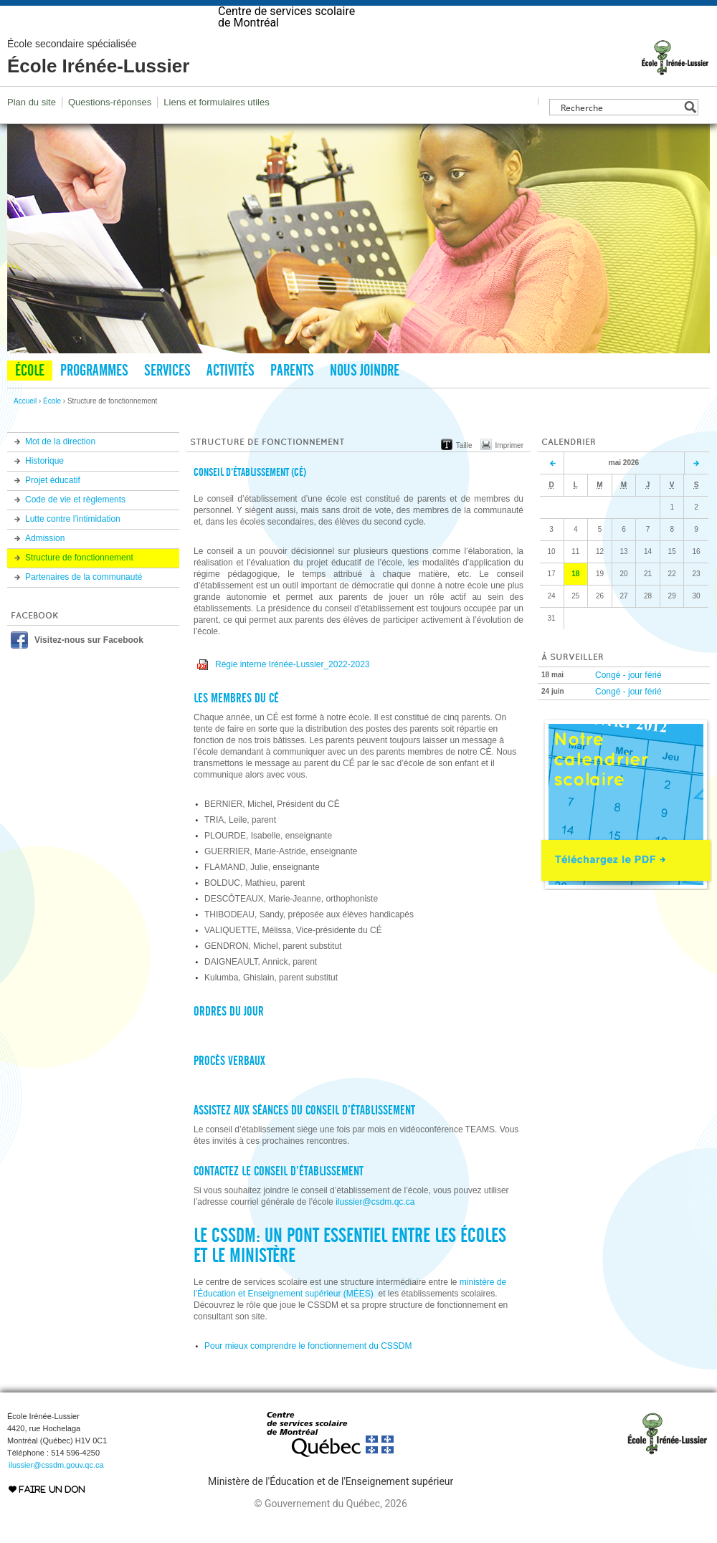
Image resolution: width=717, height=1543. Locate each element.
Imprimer (509, 474)
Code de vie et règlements (75, 528)
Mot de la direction (60, 470)
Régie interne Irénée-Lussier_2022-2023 (292, 693)
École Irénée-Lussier (98, 86)
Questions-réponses (109, 130)
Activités (230, 399)
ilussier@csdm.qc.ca (375, 1231)
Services (167, 399)
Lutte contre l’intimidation (72, 548)
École (29, 399)
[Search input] (620, 136)
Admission (45, 567)
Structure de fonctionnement (79, 586)
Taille (464, 474)
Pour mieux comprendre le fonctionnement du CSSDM (308, 1375)
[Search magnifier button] (690, 135)
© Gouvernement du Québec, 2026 (330, 1532)
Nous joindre (364, 399)
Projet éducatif (52, 509)
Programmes (94, 399)
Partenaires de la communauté (83, 606)
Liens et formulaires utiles (216, 130)
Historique (44, 489)
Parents (292, 399)
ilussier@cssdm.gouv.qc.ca (56, 1493)
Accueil (25, 430)
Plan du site (31, 130)
